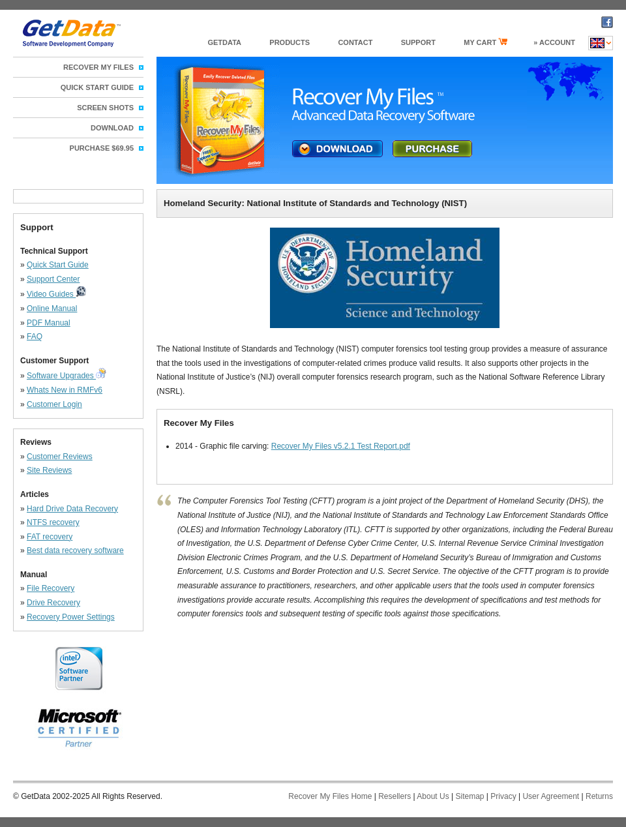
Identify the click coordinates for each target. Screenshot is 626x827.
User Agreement (550, 796)
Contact (355, 42)
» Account (554, 42)
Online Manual (52, 308)
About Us (433, 796)
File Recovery (50, 588)
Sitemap (469, 796)
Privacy (503, 796)
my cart (485, 42)
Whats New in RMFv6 (64, 390)
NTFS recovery (53, 522)
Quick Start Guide (58, 264)
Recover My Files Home (330, 796)
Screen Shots (105, 108)
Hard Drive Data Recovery (72, 508)
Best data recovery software (75, 550)
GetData (224, 42)
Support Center (53, 279)
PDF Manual (48, 322)
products (289, 42)
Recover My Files (98, 67)
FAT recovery (49, 536)
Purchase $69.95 (102, 148)
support (418, 42)
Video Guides (51, 294)
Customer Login (54, 404)
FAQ (34, 336)
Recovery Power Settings (71, 617)
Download (112, 128)
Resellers (394, 796)
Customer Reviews (60, 456)
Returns (599, 796)
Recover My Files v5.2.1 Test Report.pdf (340, 446)
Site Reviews (49, 470)
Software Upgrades (61, 375)
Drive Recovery (53, 602)
